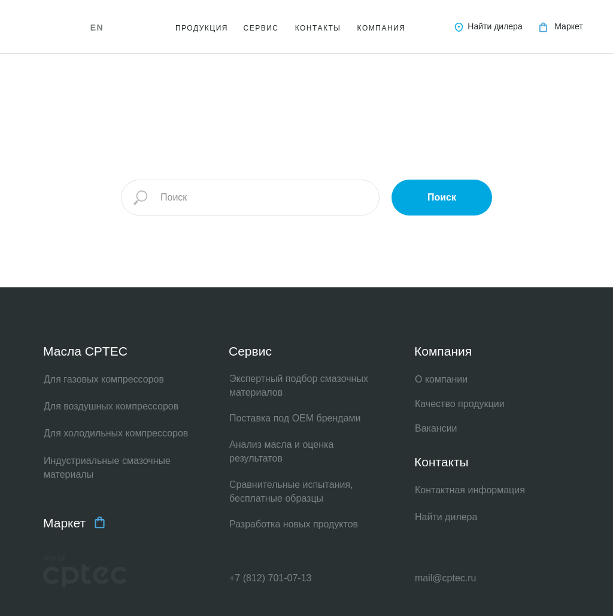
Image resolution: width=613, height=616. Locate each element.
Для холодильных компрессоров (116, 433)
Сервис (250, 351)
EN (97, 27)
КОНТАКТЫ (318, 28)
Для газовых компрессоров (104, 379)
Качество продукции (460, 404)
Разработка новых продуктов (293, 524)
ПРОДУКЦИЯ (201, 28)
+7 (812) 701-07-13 (270, 578)
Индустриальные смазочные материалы (107, 468)
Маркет (568, 26)
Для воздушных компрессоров (111, 406)
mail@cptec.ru (446, 578)
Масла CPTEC (85, 351)
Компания (443, 351)
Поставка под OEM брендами (295, 418)
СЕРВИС (261, 28)
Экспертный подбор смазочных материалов (298, 385)
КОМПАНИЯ (381, 28)
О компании (441, 379)
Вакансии (436, 428)
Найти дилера (495, 26)
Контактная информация (470, 490)
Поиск (441, 197)
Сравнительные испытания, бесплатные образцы (291, 491)
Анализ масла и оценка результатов (281, 451)
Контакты (441, 462)
